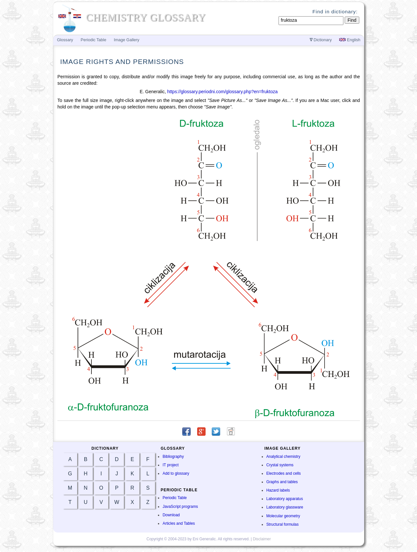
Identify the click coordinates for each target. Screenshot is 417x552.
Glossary (65, 40)
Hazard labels (278, 490)
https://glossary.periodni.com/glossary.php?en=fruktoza (222, 91)
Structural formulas (282, 524)
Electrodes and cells (283, 473)
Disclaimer (262, 539)
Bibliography (173, 456)
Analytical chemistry (283, 456)
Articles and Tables (178, 523)
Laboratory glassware (284, 507)
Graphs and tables (282, 482)
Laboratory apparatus (284, 498)
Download (171, 515)
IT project (170, 465)
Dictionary (321, 40)
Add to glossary (175, 473)
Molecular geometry (283, 516)
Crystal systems (279, 465)
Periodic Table (174, 498)
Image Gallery (126, 40)
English (349, 40)
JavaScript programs (180, 506)
